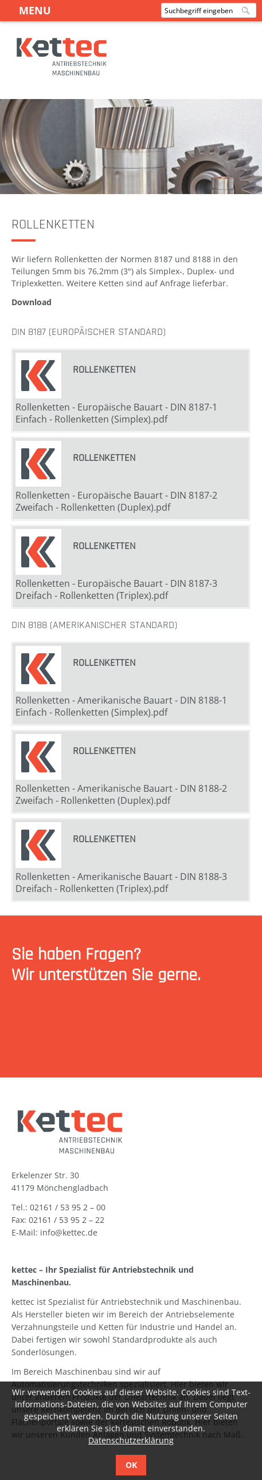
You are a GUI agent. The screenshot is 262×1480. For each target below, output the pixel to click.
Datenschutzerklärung (131, 1440)
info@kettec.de (68, 1232)
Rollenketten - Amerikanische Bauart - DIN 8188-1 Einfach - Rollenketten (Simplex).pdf (121, 706)
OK (131, 1464)
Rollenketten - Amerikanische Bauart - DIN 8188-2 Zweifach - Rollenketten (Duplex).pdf (121, 794)
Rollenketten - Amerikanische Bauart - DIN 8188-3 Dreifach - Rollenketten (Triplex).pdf (121, 882)
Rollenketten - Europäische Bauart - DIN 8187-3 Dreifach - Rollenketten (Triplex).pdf (116, 589)
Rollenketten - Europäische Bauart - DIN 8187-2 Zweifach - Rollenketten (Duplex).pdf (116, 501)
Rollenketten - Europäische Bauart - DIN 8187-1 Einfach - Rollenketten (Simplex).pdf (116, 413)
